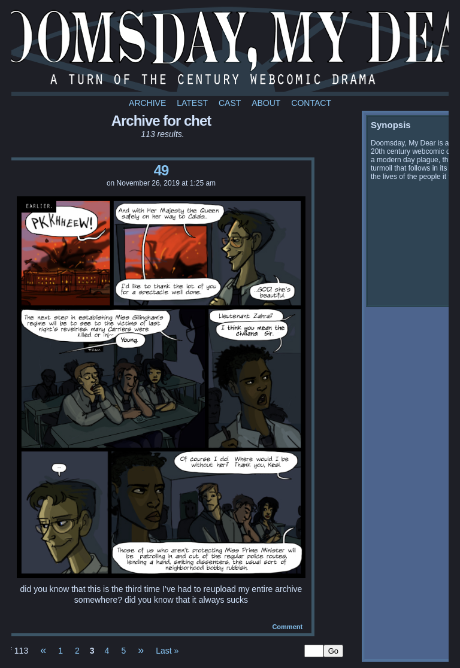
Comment (287, 626)
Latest (192, 103)
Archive (147, 103)
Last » (167, 650)
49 (161, 170)
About (266, 103)
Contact (311, 103)
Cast (230, 103)
